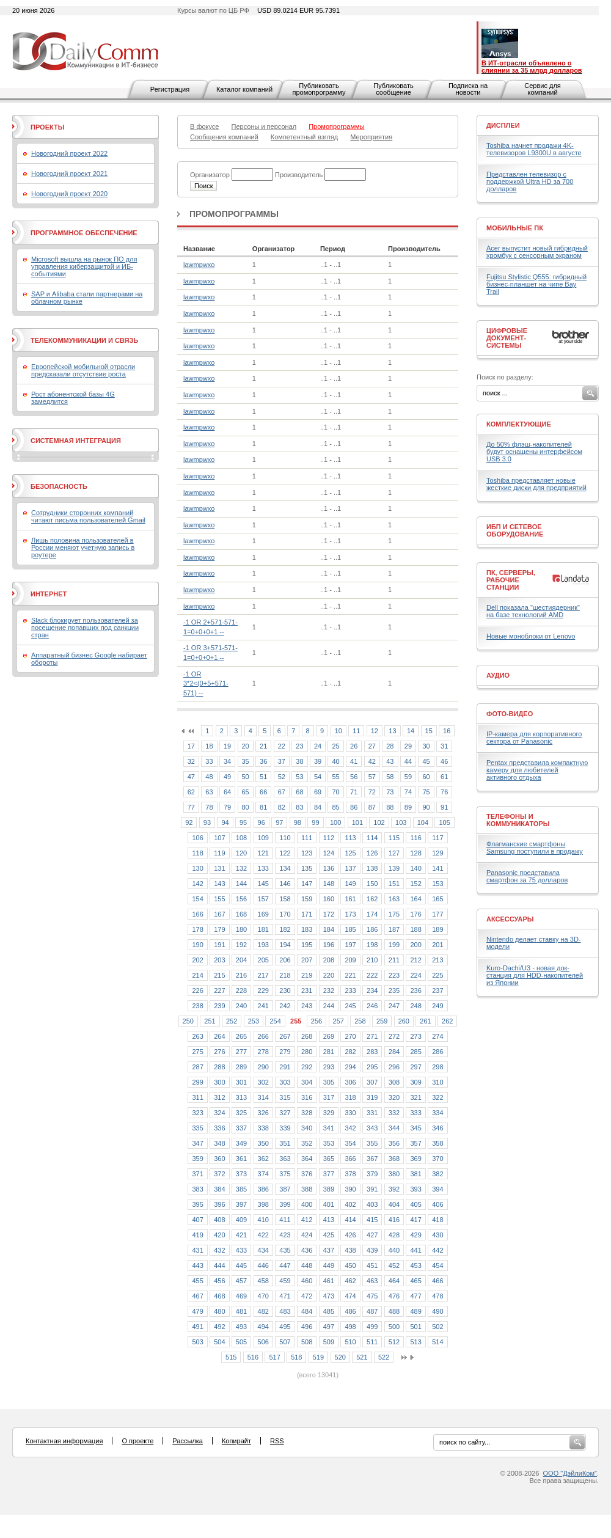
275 (197, 1051)
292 (306, 1067)
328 (306, 1112)
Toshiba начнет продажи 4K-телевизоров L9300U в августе (534, 149)
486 (350, 1311)
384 (219, 1189)
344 (394, 1128)
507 (284, 1342)
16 (446, 730)
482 (263, 1311)
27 (372, 746)
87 (372, 807)
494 (263, 1326)
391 (372, 1189)
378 (350, 1173)
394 (437, 1189)
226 (197, 990)
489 (415, 1311)
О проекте (137, 1441)
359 (197, 1158)
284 (394, 1051)
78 (209, 807)
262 (447, 1021)
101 (357, 822)
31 (444, 746)
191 (219, 944)
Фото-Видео (509, 713)
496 (306, 1326)
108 (241, 837)
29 (408, 746)
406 (437, 1204)
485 (328, 1311)
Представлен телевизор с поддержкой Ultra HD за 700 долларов (529, 181)
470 (263, 1296)
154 (197, 899)
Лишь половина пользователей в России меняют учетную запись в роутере (82, 547)
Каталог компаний (244, 89)
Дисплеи (503, 125)
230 (284, 990)
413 (328, 1219)
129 (437, 853)
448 (306, 1265)
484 (306, 1311)
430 (437, 1235)
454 (437, 1265)
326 (263, 1112)
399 (284, 1204)
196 (328, 944)
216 (241, 975)
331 (372, 1112)
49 (227, 776)
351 (284, 1143)
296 (394, 1067)
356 (394, 1143)
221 (350, 975)
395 (197, 1204)
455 (197, 1280)
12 (374, 730)
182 (284, 929)
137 (350, 868)
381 (415, 1173)
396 (219, 1204)
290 (263, 1067)
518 (296, 1357)
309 (415, 1082)
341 (328, 1128)
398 (263, 1204)
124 (328, 853)
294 (350, 1067)
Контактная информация (64, 1441)
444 (219, 1265)
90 (426, 807)
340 (306, 1128)
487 (372, 1311)
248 (415, 1005)
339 (284, 1128)
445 (241, 1265)
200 (415, 944)
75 (426, 792)
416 (394, 1219)
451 (372, 1265)
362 (263, 1158)
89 (408, 807)
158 (284, 899)
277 (241, 1051)
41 (353, 761)
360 (219, 1158)
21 (263, 746)
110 (284, 837)
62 (191, 792)
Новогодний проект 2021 (69, 173)
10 (338, 730)
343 (372, 1128)
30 (426, 746)
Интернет (49, 594)
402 (350, 1204)
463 (372, 1280)
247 (394, 1005)
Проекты (47, 127)
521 (361, 1357)
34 (227, 761)
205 (263, 960)
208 (328, 960)
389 (328, 1189)
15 (429, 730)
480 (219, 1311)
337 (241, 1128)
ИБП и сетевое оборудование (514, 530)
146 (284, 883)
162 (372, 899)
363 (284, 1158)
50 (245, 776)
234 (372, 990)
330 (350, 1112)
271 (372, 1036)
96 (261, 822)
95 (243, 822)
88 (389, 807)
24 (317, 746)
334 (437, 1112)
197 (350, 944)
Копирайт (236, 1441)
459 (284, 1280)
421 (241, 1235)
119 (219, 853)
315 (284, 1097)
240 (241, 1005)
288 (219, 1067)
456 (219, 1280)
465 (415, 1280)
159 (306, 899)
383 (197, 1189)
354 (350, 1143)
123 (306, 853)
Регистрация (169, 89)
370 (437, 1158)
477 (415, 1296)
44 (408, 761)
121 (263, 853)
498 (350, 1326)
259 (381, 1021)
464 (394, 1280)
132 (241, 868)
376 (306, 1173)
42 (372, 761)
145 (263, 883)
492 (219, 1326)
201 (437, 944)
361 (241, 1158)
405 (415, 1204)
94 (225, 822)
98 (297, 822)
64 (227, 792)
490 (437, 1311)
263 (197, 1036)
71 (353, 792)
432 (219, 1250)
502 (437, 1326)
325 (241, 1112)
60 (426, 776)
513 (415, 1342)
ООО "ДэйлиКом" (570, 1473)
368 (394, 1158)
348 (219, 1143)
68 (299, 792)
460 (306, 1280)
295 (372, 1067)
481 (241, 1311)
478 (437, 1296)
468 (219, 1296)
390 (350, 1189)
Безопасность (59, 486)
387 (284, 1189)
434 (263, 1250)
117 (437, 837)
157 (263, 899)
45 (426, 761)
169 (263, 914)
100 (335, 822)
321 (415, 1097)
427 (372, 1235)
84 (317, 807)
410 (263, 1219)
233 (350, 990)
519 (318, 1357)
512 (394, 1342)
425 (328, 1235)
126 (372, 853)
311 (197, 1097)
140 (415, 868)
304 (306, 1082)
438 (350, 1250)
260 (403, 1021)
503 (197, 1342)
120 (241, 853)
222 (372, 975)
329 (328, 1112)
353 (328, 1143)
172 (328, 914)
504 (219, 1342)
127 (394, 853)
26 (353, 746)
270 (350, 1036)
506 (263, 1342)
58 (389, 776)
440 (394, 1250)
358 (437, 1143)
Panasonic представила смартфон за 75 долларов (527, 876)
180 (241, 929)
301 (241, 1082)
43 (389, 761)
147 (306, 883)
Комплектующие (518, 424)
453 (415, 1265)
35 (245, 761)
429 (415, 1235)
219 (306, 975)
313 (241, 1097)
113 (350, 837)
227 (219, 990)
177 (437, 914)
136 (328, 868)
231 (306, 990)
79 (227, 807)
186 (372, 929)
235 (394, 990)
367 (372, 1158)
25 (335, 746)
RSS (277, 1441)
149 (350, 883)
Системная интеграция (76, 440)
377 (328, 1173)
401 (328, 1204)
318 (350, 1097)
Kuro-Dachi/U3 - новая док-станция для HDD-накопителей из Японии (534, 975)
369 (415, 1158)
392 (394, 1189)
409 (241, 1219)
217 (263, 975)
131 (219, 868)
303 (284, 1082)
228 (241, 990)
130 (197, 868)
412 (306, 1219)
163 (394, 899)
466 (437, 1280)
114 (372, 837)
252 (231, 1021)
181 (263, 929)
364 (306, 1158)
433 (241, 1250)
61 (444, 776)
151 (394, 883)
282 (350, 1051)
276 (219, 1051)
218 (284, 975)
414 (350, 1219)
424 (306, 1235)
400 (306, 1204)
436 (306, 1250)
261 (425, 1021)
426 (350, 1235)
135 (306, 868)
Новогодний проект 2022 (69, 153)
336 (219, 1128)
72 (372, 792)
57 (372, 776)
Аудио (498, 675)
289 (241, 1067)
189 (437, 929)
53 (299, 776)
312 (219, 1097)
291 (284, 1067)
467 (197, 1296)
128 (415, 853)
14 (410, 730)
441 (415, 1250)
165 (437, 899)
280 (306, 1051)
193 (263, 944)
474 (350, 1296)
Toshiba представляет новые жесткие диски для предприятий (536, 484)
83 (299, 807)
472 (306, 1296)
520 (340, 1357)
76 (444, 792)
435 (284, 1250)
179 (219, 929)
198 (372, 944)
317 (328, 1097)
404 (394, 1204)
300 (219, 1082)
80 (245, 807)
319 (372, 1097)
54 (317, 776)
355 (372, 1143)
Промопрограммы (234, 214)
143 (219, 883)
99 (315, 822)
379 (372, 1173)
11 (356, 730)
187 (394, 929)
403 (372, 1204)
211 (394, 960)
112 (328, 837)
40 (335, 761)
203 (219, 960)
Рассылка (187, 1441)
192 (241, 944)
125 (350, 853)
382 (437, 1173)
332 (394, 1112)
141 (437, 868)
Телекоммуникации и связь (84, 340)
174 (372, 914)
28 (389, 746)
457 (241, 1280)
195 (306, 944)
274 (437, 1036)
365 (328, 1158)
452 (394, 1265)
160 (328, 899)
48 (209, 776)
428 (394, 1235)
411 (284, 1219)
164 (415, 899)
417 (415, 1219)
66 (263, 792)
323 (197, 1112)
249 (437, 1005)
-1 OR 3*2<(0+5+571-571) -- (206, 683)
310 (437, 1082)
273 (415, 1036)
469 (241, 1296)
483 (284, 1311)
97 (279, 822)
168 (241, 914)
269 (328, 1036)
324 (219, 1112)
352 (306, 1143)
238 (197, 1005)
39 (317, 761)
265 (241, 1036)
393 (415, 1189)
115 (394, 837)
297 (415, 1067)
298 (437, 1067)
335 (197, 1128)
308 (394, 1082)
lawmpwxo (198, 264)
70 (335, 792)
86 (353, 807)
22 (281, 746)
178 (197, 929)
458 (263, 1280)
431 (197, 1250)
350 (263, 1143)
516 (252, 1357)
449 (328, 1265)
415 (372, 1219)
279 (284, 1051)
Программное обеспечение (84, 232)
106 (197, 837)
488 (394, 1311)
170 (284, 914)
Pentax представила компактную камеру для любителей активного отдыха (537, 770)
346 (437, 1128)
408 (219, 1219)
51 (263, 776)
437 (328, 1250)
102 (378, 822)
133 (263, 868)
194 (284, 944)
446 (263, 1265)
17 (191, 746)
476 (394, 1296)
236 (415, 990)
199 (394, 944)
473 (328, 1296)
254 (274, 1021)
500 (394, 1326)
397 (241, 1204)
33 (209, 761)
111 (306, 837)
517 (274, 1357)
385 (241, 1189)
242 (284, 1005)
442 (437, 1250)
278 (263, 1051)
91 (444, 807)
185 (350, 929)
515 (230, 1357)
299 (197, 1082)
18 (209, 746)
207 (306, 960)
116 (415, 837)
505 (241, 1342)
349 (241, 1143)
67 (281, 792)
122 (284, 853)
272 (394, 1036)
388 (306, 1189)
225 (437, 975)
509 (328, 1342)
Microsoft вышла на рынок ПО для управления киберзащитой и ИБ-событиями (84, 266)
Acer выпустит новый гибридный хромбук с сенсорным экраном (537, 251)
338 (263, 1128)
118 (197, 853)
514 (437, 1342)
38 (299, 761)
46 (444, 761)
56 (353, 776)
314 (263, 1097)
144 (241, 883)
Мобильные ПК (514, 228)
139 (394, 868)
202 (197, 960)
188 (415, 929)
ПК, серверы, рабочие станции (510, 580)
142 (197, 883)
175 (394, 914)
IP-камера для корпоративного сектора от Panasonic (534, 737)
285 (415, 1051)
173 (350, 914)
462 (350, 1280)
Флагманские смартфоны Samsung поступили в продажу (534, 847)
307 (372, 1082)
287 (197, 1067)
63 (209, 792)
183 (306, 929)
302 (263, 1082)
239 (219, 1005)
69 (317, 792)
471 (284, 1296)
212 (415, 960)
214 (197, 975)
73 (389, 792)
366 (350, 1158)
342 (350, 1128)
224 (415, 975)
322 (437, 1097)
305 (328, 1082)
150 (372, 883)
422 (263, 1235)
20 (245, 746)
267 (284, 1036)
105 (444, 822)
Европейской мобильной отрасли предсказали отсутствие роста (83, 370)
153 (437, 883)
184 (328, 929)
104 (422, 822)
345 (415, 1128)
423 (284, 1235)
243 (306, 1005)
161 (350, 899)
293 (328, 1067)
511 (372, 1342)
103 (400, 822)
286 (437, 1051)
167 (219, 914)
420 (219, 1235)
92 (188, 822)
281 (328, 1051)
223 (394, 975)
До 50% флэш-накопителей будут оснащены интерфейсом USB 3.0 (534, 452)
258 (359, 1021)
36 (263, 761)
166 (197, 914)
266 (263, 1036)
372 (219, 1173)
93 (207, 822)
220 (328, 975)
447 (284, 1265)
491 (197, 1326)
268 (306, 1036)
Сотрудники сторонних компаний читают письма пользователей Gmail (88, 516)
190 (197, 944)
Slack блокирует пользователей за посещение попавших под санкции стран (85, 628)
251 (209, 1021)
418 (437, 1219)
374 (263, 1173)
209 (350, 960)
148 (328, 883)
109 (263, 837)
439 (372, 1250)
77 (191, 807)
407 (197, 1219)
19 (227, 746)
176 (415, 914)
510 (350, 1342)
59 (408, 776)
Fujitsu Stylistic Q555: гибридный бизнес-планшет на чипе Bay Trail (536, 284)
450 (350, 1265)
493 (241, 1326)
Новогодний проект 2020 (69, 193)
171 (306, 914)
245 (350, 1005)
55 (335, 776)
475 (372, 1296)
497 (328, 1326)
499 (372, 1326)
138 (372, 868)
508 (306, 1342)
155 (219, 899)
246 (372, 1005)
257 (338, 1021)
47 (191, 776)
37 (281, 761)
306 (350, 1082)
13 (392, 730)
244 (328, 1005)
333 (415, 1112)
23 (299, 746)
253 (253, 1021)
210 (372, 960)
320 (394, 1097)
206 (284, 960)
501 (415, 1326)
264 (219, 1036)
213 (437, 960)
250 (188, 1021)
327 (284, 1112)
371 (197, 1173)
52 (281, 776)
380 (394, 1173)
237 (437, 990)
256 (316, 1021)
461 (328, 1280)
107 (219, 837)
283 (372, 1051)
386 (263, 1189)
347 (197, 1143)
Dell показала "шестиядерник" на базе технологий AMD (533, 611)
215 (219, 975)
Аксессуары (510, 919)
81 (263, 807)
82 (281, 807)
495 (284, 1326)
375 (284, 1173)
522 (383, 1357)
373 (241, 1173)
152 (415, 883)
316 (306, 1097)
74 (408, 792)
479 (197, 1311)
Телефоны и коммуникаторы (518, 820)
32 (191, 761)
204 (241, 960)
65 (245, 792)
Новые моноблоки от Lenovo (530, 636)
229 (263, 990)
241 (263, 1005)
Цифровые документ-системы (506, 338)
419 (197, 1235)
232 (328, 990)
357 (415, 1143)
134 (284, 868)
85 (335, 807)
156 (241, 899)
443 (197, 1265)
